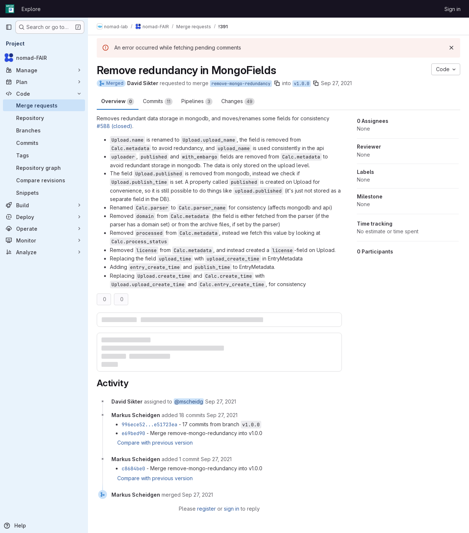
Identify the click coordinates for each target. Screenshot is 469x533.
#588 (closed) (114, 126)
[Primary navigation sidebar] (9, 27)
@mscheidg (188, 401)
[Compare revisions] (44, 180)
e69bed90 (133, 433)
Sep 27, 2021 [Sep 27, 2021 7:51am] (336, 83)
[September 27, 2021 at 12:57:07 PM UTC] (216, 459)
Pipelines (197, 101)
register (206, 508)
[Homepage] (10, 9)
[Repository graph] (44, 168)
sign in (231, 508)
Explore (31, 9)
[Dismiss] (451, 47)
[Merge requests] (44, 105)
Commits (158, 101)
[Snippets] (44, 192)
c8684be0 (133, 468)
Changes (238, 101)
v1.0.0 (301, 84)
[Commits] (44, 143)
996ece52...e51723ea (149, 424)
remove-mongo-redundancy (240, 84)
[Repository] (44, 118)
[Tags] (44, 155)
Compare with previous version (155, 442)
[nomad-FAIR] (44, 57)
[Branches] (44, 130)
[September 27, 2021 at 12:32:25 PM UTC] (222, 415)
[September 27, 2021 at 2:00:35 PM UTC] (197, 495)
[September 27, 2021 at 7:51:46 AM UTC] (220, 401)
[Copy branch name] (277, 83)
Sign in (452, 9)
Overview (117, 101)
